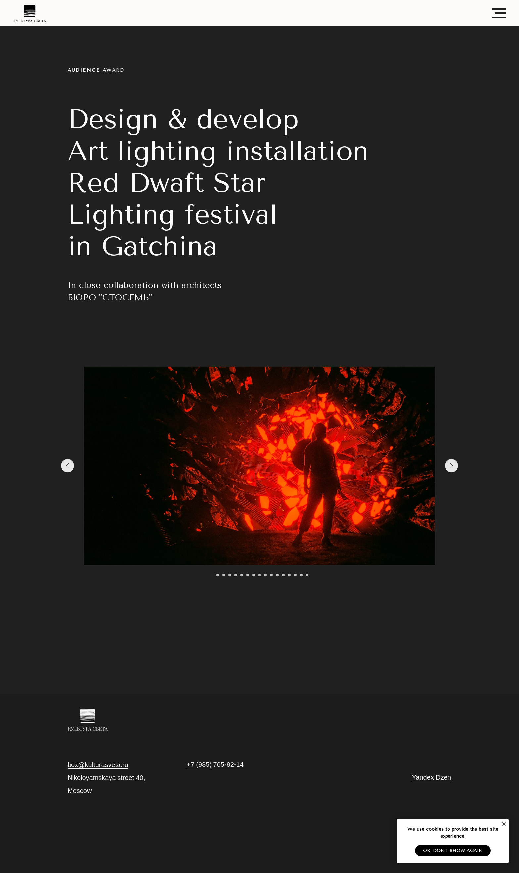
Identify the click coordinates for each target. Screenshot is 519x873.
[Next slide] (451, 465)
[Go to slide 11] (271, 575)
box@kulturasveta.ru (98, 764)
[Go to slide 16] (301, 575)
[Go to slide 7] (247, 575)
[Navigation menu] (499, 13)
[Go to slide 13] (283, 575)
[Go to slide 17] (307, 575)
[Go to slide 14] (289, 575)
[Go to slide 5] (235, 575)
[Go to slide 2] (217, 575)
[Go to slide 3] (223, 575)
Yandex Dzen (431, 777)
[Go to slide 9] (259, 575)
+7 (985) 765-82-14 (215, 764)
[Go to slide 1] (212, 575)
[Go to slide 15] (295, 575)
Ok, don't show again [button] (453, 850)
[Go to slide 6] (241, 575)
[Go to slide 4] (229, 575)
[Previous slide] (67, 465)
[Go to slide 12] (277, 575)
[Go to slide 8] (253, 575)
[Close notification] (504, 824)
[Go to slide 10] (265, 575)
